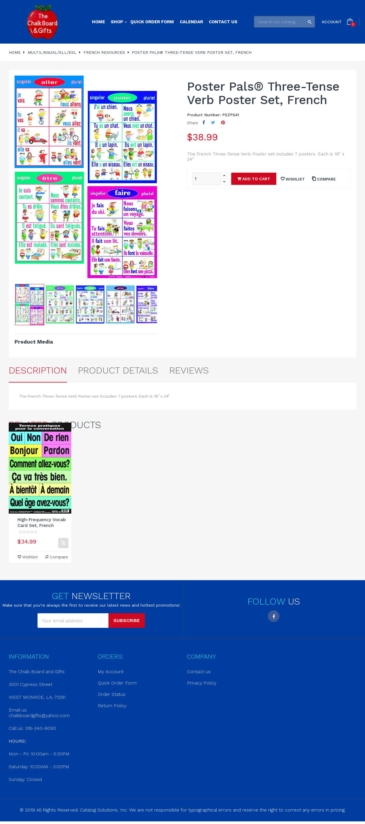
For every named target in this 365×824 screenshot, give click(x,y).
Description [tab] (38, 370)
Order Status (111, 694)
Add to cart (253, 178)
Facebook (273, 616)
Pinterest (223, 122)
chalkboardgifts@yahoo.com (39, 715)
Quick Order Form (117, 683)
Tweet (213, 122)
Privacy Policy (201, 683)
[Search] (284, 21)
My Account (111, 671)
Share (203, 122)
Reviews (189, 370)
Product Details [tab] (118, 370)
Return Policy (112, 705)
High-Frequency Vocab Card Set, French (41, 522)
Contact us (199, 671)
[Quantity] (206, 178)
